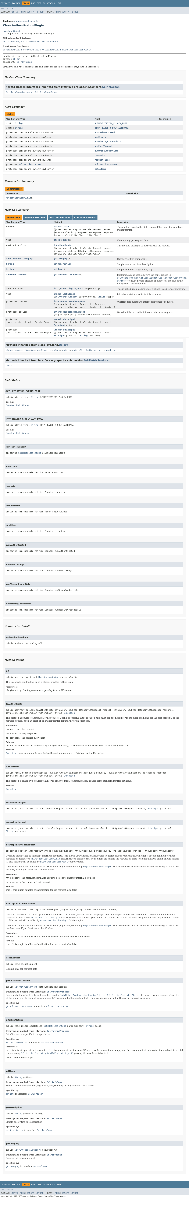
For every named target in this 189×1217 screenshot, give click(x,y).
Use (33, 3)
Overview (5, 3)
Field (22, 12)
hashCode (55, 350)
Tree (39, 3)
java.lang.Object (11, 31)
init (56, 288)
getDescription (62, 264)
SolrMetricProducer (48, 41)
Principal (59, 325)
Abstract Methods (59, 217)
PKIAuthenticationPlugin (76, 50)
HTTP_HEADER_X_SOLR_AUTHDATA (112, 128)
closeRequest (61, 240)
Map (62, 288)
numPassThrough (103, 146)
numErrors (100, 137)
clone (9, 350)
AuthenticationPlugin (18, 198)
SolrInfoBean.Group (46, 92)
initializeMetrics (64, 294)
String (19, 123)
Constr (30, 12)
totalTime (100, 169)
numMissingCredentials (108, 141)
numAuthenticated (105, 132)
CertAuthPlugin (32, 50)
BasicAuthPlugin (12, 50)
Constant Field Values (17, 405)
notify (66, 350)
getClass (42, 350)
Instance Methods (34, 217)
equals (18, 350)
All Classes (7, 8)
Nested (14, 12)
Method (40, 12)
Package (16, 3)
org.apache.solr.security (25, 21)
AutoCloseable (11, 41)
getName (58, 269)
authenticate (61, 226)
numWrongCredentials (106, 151)
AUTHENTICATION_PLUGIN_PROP (111, 123)
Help (59, 3)
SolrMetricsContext (30, 164)
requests (100, 155)
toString (91, 350)
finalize (30, 350)
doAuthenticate (62, 245)
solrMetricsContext (106, 164)
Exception (69, 713)
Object (17, 59)
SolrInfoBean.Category (19, 92)
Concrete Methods (85, 217)
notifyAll (78, 350)
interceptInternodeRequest (69, 301)
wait (101, 350)
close (9, 365)
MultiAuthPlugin (51, 50)
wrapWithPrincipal (64, 319)
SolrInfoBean (28, 41)
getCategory (61, 258)
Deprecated (49, 3)
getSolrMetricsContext (67, 274)
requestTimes (102, 160)
